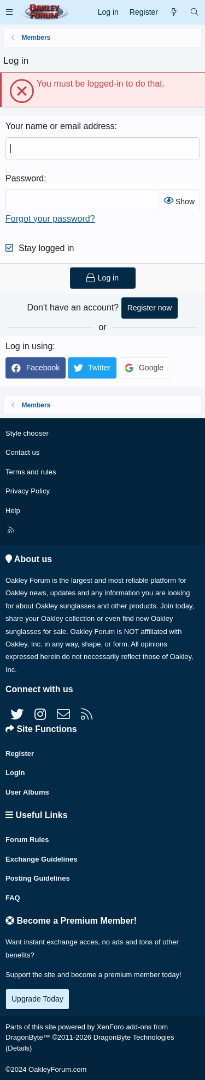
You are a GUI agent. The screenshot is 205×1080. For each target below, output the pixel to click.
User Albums (27, 792)
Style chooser (27, 433)
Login (15, 772)
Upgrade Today (37, 998)
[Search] (194, 12)
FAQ (12, 898)
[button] (9, 12)
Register (19, 753)
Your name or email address (60, 126)
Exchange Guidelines (41, 859)
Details (19, 1048)
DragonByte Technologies (133, 1037)
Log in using (28, 346)
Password (24, 178)
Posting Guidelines (37, 878)
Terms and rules (30, 472)
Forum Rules (27, 839)
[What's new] (173, 12)
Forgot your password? (50, 218)
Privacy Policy (27, 491)
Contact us (22, 452)
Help (12, 511)
